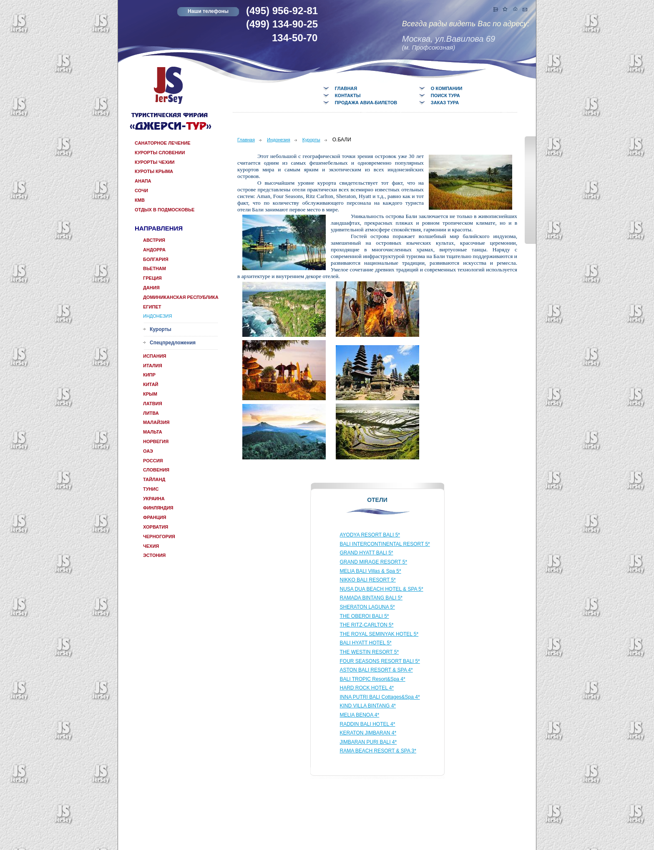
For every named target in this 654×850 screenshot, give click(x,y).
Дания (151, 287)
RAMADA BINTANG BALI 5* (371, 598)
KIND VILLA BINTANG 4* (368, 706)
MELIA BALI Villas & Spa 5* (370, 571)
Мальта (152, 431)
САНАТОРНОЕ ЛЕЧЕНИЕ (163, 142)
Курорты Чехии (155, 162)
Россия (153, 460)
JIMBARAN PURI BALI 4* (368, 742)
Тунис (150, 488)
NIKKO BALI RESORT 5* (368, 580)
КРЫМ (150, 393)
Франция (154, 517)
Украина (154, 498)
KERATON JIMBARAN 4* (368, 733)
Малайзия (156, 422)
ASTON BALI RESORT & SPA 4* (376, 670)
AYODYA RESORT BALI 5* (370, 535)
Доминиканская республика (181, 297)
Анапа (143, 180)
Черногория (159, 536)
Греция (152, 278)
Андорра (154, 249)
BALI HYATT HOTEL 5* (366, 643)
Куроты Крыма (154, 171)
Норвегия (156, 441)
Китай (150, 384)
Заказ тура (445, 102)
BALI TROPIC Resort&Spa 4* (372, 679)
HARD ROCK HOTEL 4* (367, 688)
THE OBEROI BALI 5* (364, 616)
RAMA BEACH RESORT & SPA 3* (378, 751)
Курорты (160, 329)
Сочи (141, 190)
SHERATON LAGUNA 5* (367, 607)
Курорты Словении (160, 152)
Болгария (156, 259)
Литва (151, 413)
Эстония (154, 555)
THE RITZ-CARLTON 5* (367, 625)
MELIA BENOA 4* (360, 715)
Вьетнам (154, 268)
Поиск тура (445, 95)
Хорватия (155, 526)
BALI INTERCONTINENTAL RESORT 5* (385, 544)
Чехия (151, 546)
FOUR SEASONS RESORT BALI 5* (380, 661)
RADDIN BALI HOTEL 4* (367, 724)
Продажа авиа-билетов (366, 102)
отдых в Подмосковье (164, 209)
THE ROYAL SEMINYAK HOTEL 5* (379, 634)
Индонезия (157, 315)
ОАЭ (148, 451)
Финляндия (158, 507)
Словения (156, 469)
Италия (152, 365)
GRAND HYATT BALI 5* (366, 553)
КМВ (140, 200)
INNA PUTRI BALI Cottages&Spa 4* (380, 697)
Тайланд (154, 479)
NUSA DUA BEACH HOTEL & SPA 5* (381, 589)
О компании (447, 88)
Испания (154, 356)
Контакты (348, 95)
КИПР (149, 374)
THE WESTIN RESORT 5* (369, 652)
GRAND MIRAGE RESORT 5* (373, 562)
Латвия (152, 403)
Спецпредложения (173, 343)
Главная (346, 88)
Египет (152, 306)
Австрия (154, 240)
